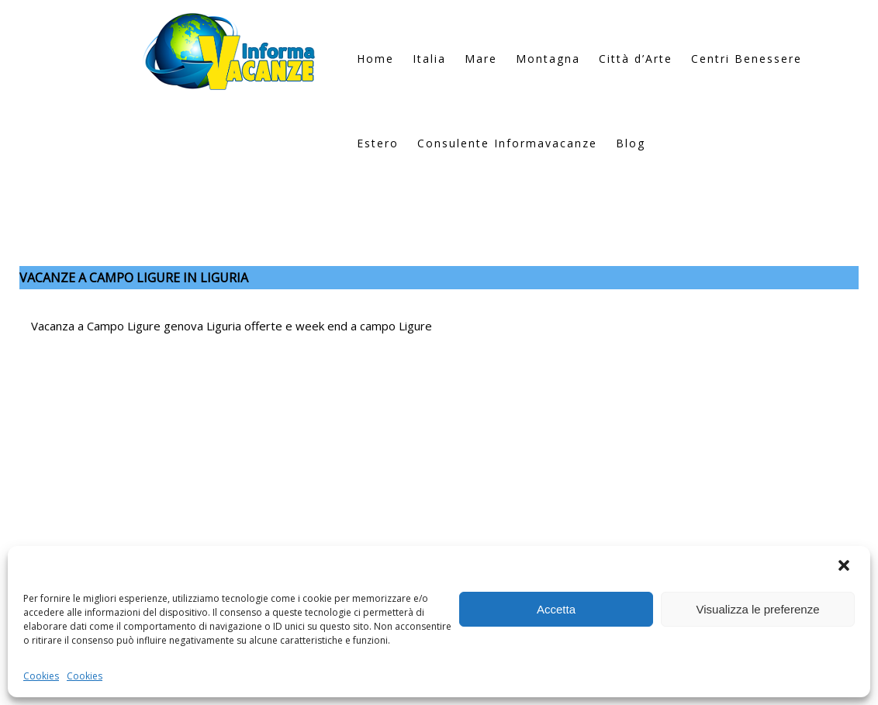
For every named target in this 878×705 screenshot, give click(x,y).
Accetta (556, 609)
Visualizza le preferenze (758, 609)
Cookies (41, 676)
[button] (845, 567)
